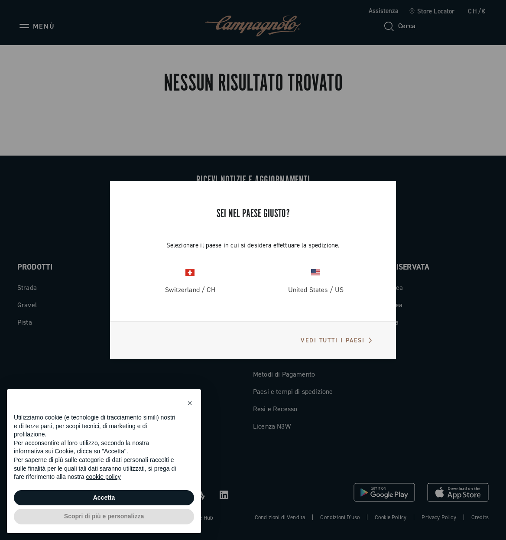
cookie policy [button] (103, 476)
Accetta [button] (104, 497)
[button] (190, 403)
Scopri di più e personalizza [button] (104, 516)
